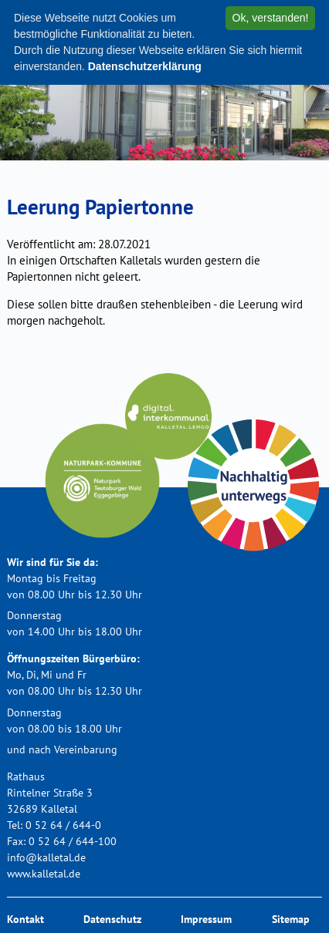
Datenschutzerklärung (145, 66)
